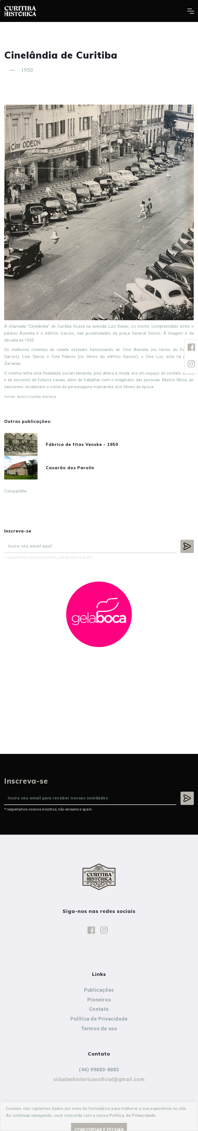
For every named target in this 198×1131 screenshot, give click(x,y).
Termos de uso (99, 1028)
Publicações (99, 990)
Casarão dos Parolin (70, 467)
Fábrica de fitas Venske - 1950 (82, 444)
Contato (99, 1009)
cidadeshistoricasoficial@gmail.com (99, 1079)
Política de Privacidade (99, 1019)
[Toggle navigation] (190, 11)
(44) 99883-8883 (99, 1069)
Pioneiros (99, 1000)
